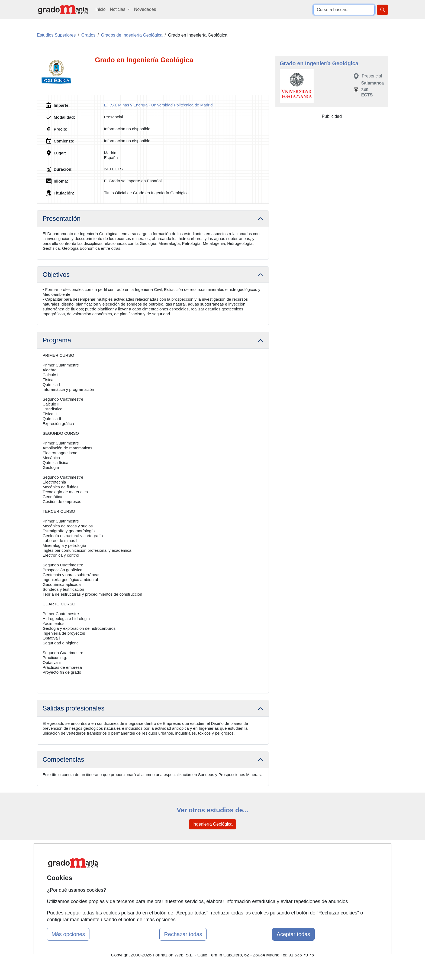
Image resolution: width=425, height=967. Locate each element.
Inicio (100, 9)
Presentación (62, 218)
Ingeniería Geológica (212, 824)
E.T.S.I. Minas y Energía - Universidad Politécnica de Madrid (158, 105)
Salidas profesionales (73, 708)
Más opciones (68, 934)
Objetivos (56, 274)
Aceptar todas (293, 934)
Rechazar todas (183, 934)
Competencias (63, 759)
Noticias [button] (118, 9)
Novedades (145, 9)
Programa (57, 340)
